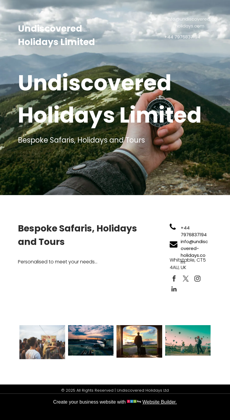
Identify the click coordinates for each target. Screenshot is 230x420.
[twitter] (185, 279)
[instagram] (197, 279)
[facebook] (174, 279)
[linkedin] (174, 290)
